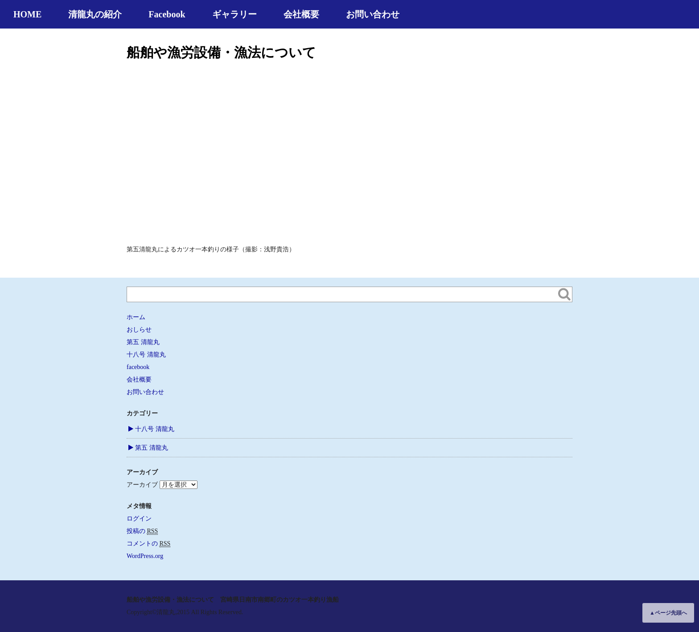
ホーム (136, 317)
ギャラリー (234, 14)
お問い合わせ (372, 14)
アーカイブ (142, 484)
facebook (138, 367)
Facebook (166, 14)
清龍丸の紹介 (95, 14)
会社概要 (301, 14)
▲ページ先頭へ (668, 613)
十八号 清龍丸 (146, 354)
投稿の (142, 531)
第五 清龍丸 (143, 342)
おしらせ (139, 329)
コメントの (148, 543)
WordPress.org (145, 556)
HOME (27, 14)
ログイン (139, 518)
